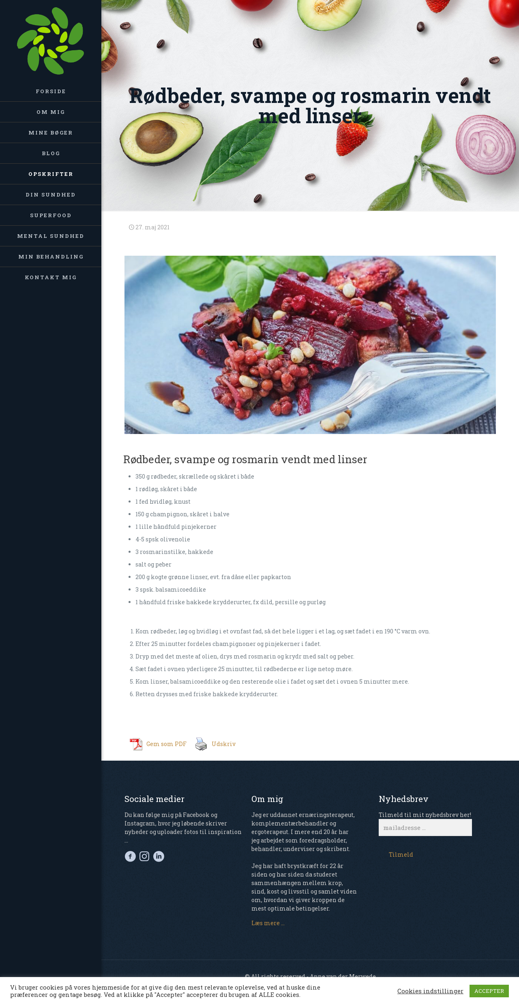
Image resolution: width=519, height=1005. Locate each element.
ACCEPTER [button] (489, 990)
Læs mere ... (268, 923)
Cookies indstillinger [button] (430, 991)
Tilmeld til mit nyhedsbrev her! (425, 823)
